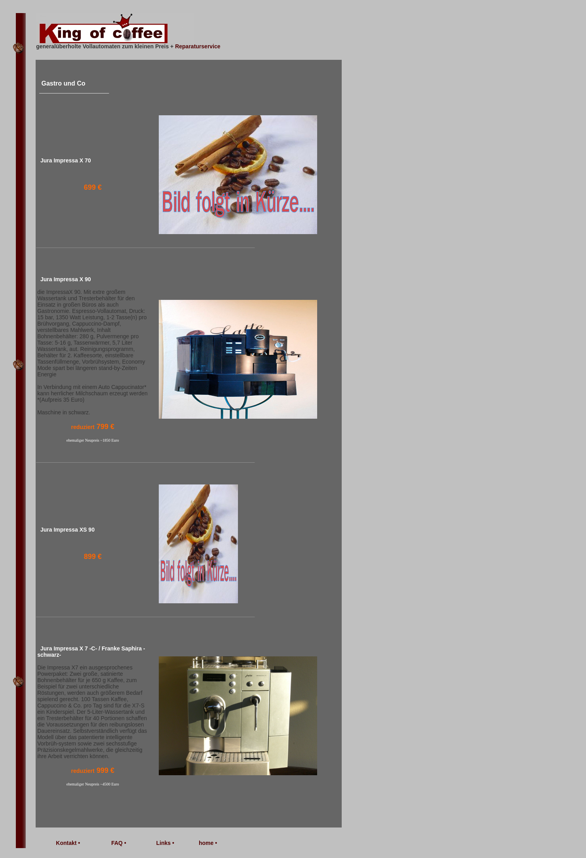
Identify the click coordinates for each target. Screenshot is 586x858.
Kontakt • (68, 843)
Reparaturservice (197, 46)
